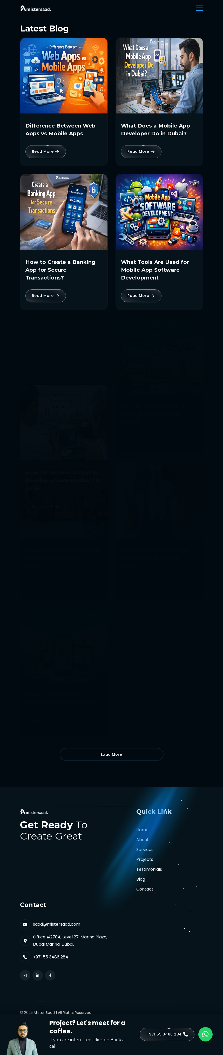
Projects (144, 859)
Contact (144, 889)
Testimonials (149, 869)
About (142, 840)
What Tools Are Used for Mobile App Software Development (155, 270)
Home (142, 830)
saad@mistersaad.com (56, 924)
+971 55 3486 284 (50, 957)
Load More (111, 754)
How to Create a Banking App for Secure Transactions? (60, 270)
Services (144, 850)
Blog (140, 879)
